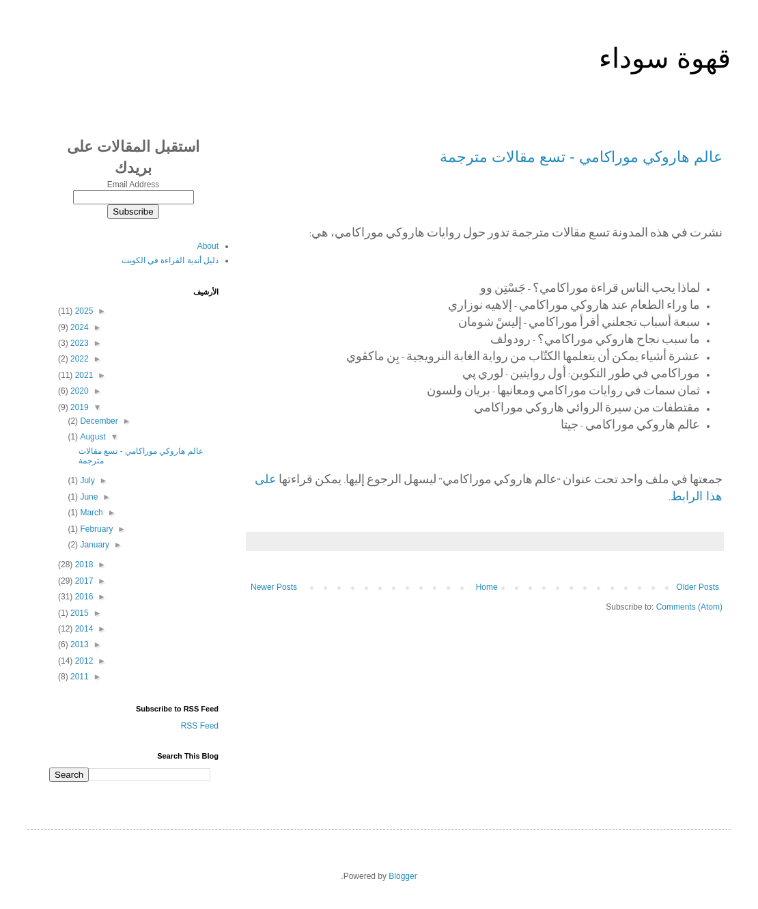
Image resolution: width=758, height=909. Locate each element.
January (93, 545)
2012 (82, 661)
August (92, 437)
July (86, 480)
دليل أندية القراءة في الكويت (170, 260)
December (98, 421)
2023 (78, 343)
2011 (78, 676)
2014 (82, 629)
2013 (78, 644)
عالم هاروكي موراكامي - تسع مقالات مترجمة (581, 156)
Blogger (403, 876)
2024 (78, 327)
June (88, 497)
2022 (78, 359)
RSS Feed (200, 726)
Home (487, 587)
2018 (82, 564)
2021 (82, 375)
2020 (78, 391)
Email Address (133, 184)
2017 (82, 581)
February (95, 529)
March (90, 512)
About (208, 246)
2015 (78, 613)
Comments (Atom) (689, 607)
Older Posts (697, 587)
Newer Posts (274, 587)
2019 (78, 407)
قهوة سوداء (665, 58)
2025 (82, 311)
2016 (82, 596)
